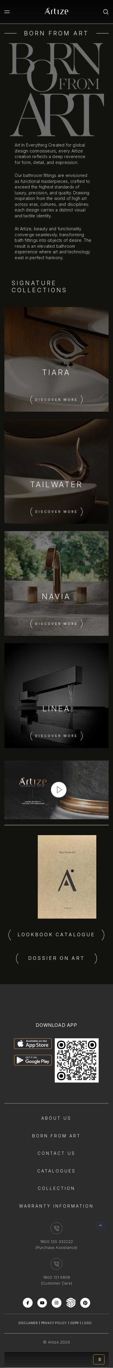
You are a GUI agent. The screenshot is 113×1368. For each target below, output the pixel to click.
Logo (87, 1323)
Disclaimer (28, 1323)
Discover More (56, 400)
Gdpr (74, 1323)
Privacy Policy (54, 1323)
